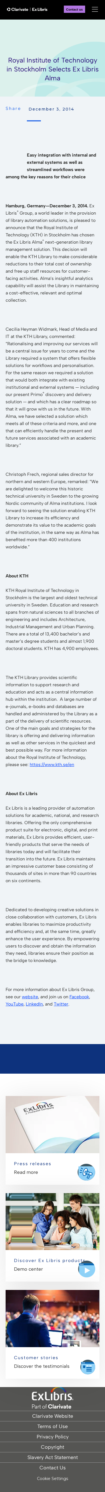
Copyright (52, 1447)
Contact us (74, 9)
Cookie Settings (52, 1479)
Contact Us (52, 1468)
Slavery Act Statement (52, 1457)
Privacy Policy (53, 1437)
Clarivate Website (52, 1416)
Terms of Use (52, 1426)
